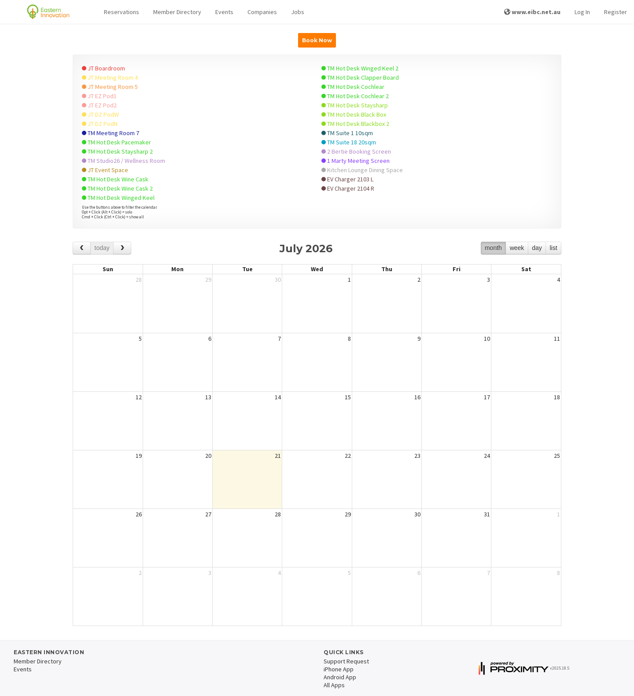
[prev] (82, 248)
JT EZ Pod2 (99, 105)
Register (615, 12)
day (537, 247)
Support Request (346, 661)
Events (224, 12)
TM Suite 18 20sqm (348, 142)
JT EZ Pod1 (99, 96)
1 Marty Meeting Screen (355, 161)
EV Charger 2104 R (347, 188)
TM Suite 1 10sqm (347, 133)
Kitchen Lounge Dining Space (362, 170)
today (102, 247)
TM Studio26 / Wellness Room (123, 161)
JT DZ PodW (100, 114)
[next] (122, 248)
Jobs (297, 12)
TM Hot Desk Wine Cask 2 (117, 188)
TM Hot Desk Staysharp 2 (117, 151)
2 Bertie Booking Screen (356, 151)
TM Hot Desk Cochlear (352, 87)
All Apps (334, 685)
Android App (340, 677)
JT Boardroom (103, 68)
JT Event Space (105, 170)
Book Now (317, 40)
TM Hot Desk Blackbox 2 (355, 124)
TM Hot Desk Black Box (353, 114)
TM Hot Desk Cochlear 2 (355, 96)
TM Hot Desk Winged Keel (118, 198)
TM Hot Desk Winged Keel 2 (359, 68)
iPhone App (339, 669)
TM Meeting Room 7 (110, 133)
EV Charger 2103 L (347, 179)
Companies (262, 12)
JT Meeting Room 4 (110, 77)
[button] (121, 12)
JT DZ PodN (100, 124)
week (517, 247)
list (553, 247)
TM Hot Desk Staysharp (354, 105)
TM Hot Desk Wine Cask (115, 179)
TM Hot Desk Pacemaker (116, 142)
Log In (582, 12)
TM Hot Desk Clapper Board (360, 77)
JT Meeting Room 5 (110, 87)
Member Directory (177, 12)
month (493, 247)
